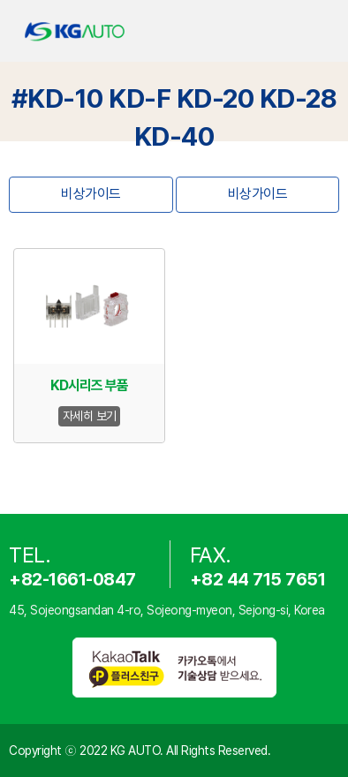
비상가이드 (91, 193)
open (319, 31)
